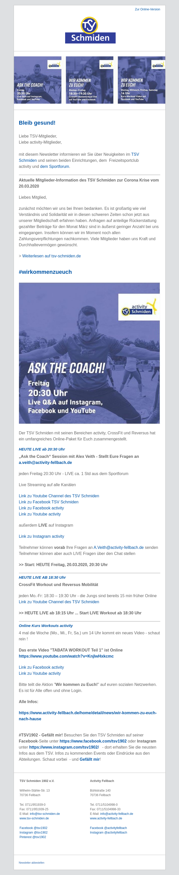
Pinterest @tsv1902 (33, 837)
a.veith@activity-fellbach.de (45, 462)
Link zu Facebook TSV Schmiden (49, 502)
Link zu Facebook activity (41, 508)
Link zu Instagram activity (41, 536)
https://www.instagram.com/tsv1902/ (64, 747)
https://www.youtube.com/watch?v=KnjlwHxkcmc (66, 656)
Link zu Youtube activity (40, 514)
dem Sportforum (54, 166)
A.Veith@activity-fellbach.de (119, 547)
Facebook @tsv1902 (33, 828)
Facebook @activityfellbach (108, 828)
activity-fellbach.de (109, 818)
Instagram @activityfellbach (108, 832)
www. (93, 818)
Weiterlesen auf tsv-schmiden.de (51, 256)
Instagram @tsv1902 (34, 832)
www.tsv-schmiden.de (34, 818)
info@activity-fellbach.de (116, 814)
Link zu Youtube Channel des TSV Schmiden (59, 496)
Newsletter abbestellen (31, 862)
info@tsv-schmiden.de (45, 814)
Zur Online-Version (147, 9)
